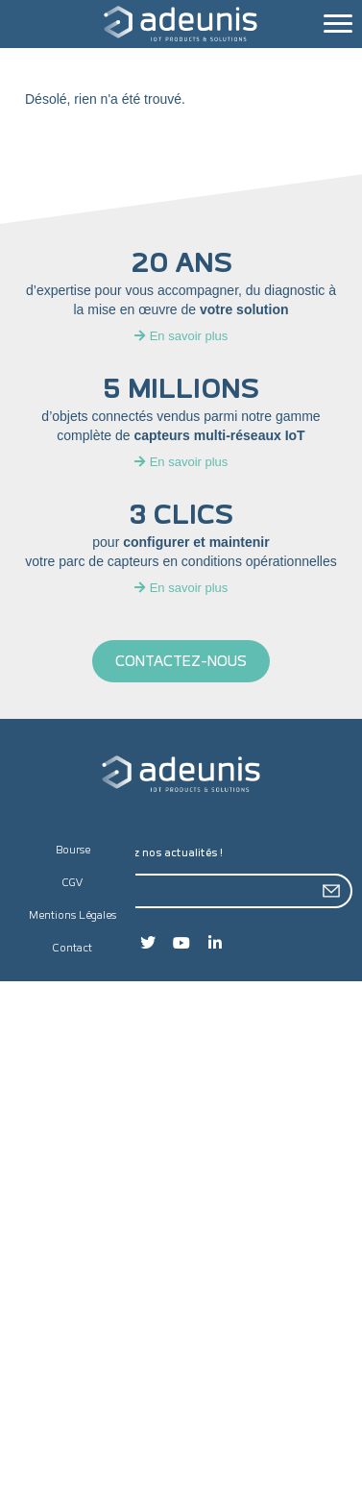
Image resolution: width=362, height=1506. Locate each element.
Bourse (73, 850)
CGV (73, 883)
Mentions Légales (72, 915)
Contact (72, 948)
